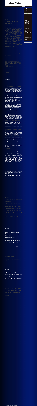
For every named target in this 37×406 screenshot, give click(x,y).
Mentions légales (7, 405)
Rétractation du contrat (15, 405)
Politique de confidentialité (9, 405)
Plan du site (12, 405)
